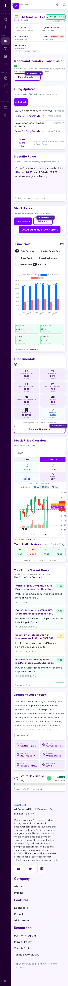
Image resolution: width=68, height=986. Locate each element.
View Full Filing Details (29, 115)
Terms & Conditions (26, 954)
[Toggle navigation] (16, 6)
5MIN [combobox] (21, 452)
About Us (20, 886)
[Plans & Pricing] (5, 107)
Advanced (43, 221)
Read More (22, 735)
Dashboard (21, 907)
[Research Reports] (5, 78)
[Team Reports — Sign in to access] (5, 93)
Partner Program (25, 935)
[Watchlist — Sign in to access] (5, 64)
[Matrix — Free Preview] (5, 19)
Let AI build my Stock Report (40, 229)
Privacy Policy (23, 942)
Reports (19, 914)
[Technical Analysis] (5, 56)
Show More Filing (25, 143)
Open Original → (56, 115)
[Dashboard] (5, 41)
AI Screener (21, 920)
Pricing (18, 892)
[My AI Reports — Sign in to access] (5, 85)
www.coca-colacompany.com (54, 745)
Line (26, 459)
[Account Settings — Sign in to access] (5, 115)
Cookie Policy (23, 948)
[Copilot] (5, 27)
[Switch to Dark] (57, 4)
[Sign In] (5, 981)
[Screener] (5, 48)
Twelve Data (31, 52)
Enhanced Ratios (40, 429)
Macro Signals (27, 77)
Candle (52, 459)
